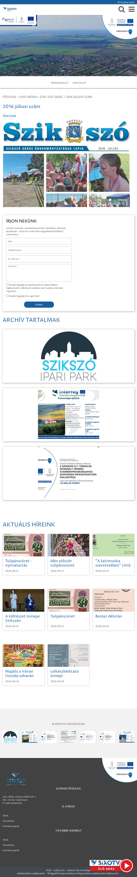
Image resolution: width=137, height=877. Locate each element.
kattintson (16, 803)
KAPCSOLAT (79, 83)
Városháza (8, 821)
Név (8, 239)
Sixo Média (28, 97)
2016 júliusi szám (79, 97)
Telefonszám (13, 248)
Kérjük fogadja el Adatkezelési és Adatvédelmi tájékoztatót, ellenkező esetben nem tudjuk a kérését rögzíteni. (34, 288)
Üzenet (10, 265)
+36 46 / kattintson (17, 800)
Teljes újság (9, 115)
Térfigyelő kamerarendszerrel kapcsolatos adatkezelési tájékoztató (83, 873)
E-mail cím (11, 257)
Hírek (5, 815)
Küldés (39, 304)
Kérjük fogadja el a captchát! (23, 296)
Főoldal (9, 97)
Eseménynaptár (11, 826)
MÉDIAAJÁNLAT (60, 83)
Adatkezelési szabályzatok (31, 873)
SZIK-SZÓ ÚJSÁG (51, 97)
